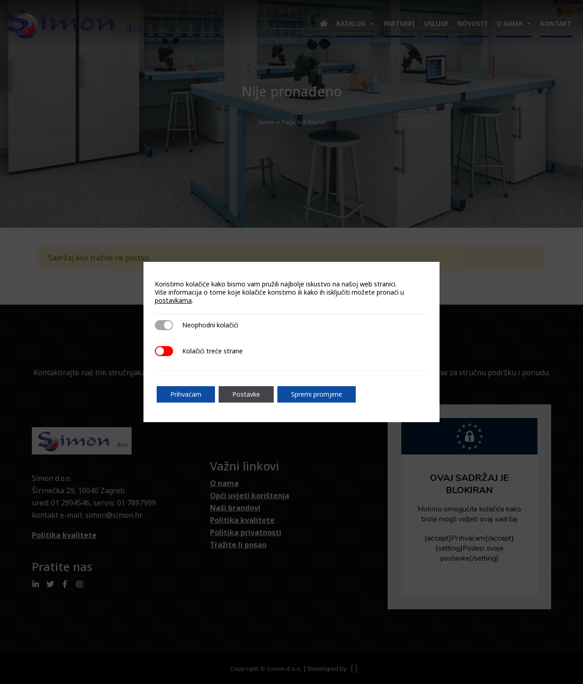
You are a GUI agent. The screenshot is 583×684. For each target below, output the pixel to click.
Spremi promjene (316, 394)
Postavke (246, 394)
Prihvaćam (185, 394)
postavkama (173, 300)
